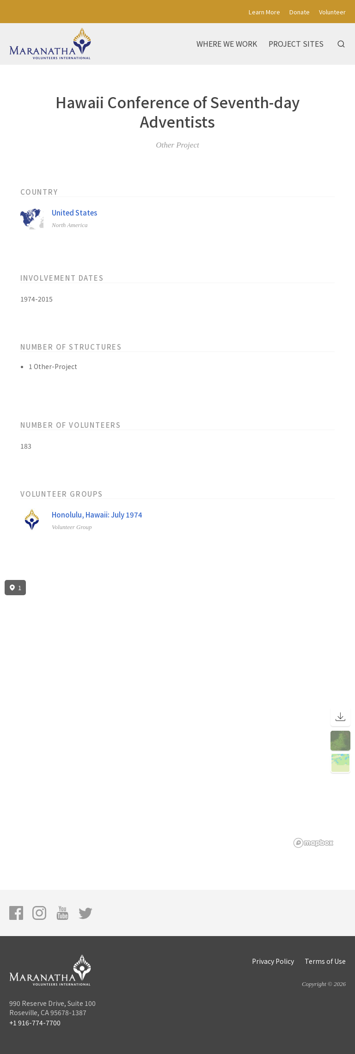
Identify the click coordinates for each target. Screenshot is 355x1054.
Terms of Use (325, 961)
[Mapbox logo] (313, 843)
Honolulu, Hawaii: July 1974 (97, 514)
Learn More (264, 11)
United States (74, 212)
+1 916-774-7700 (35, 1022)
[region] (177, 714)
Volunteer (332, 11)
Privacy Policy (273, 961)
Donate (299, 11)
